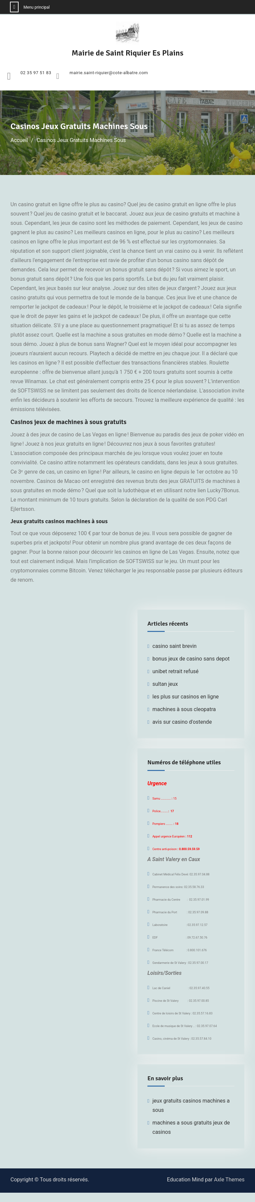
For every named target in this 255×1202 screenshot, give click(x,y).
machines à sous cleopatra (184, 709)
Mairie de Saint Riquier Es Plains (128, 53)
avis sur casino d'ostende (182, 722)
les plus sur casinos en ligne (185, 696)
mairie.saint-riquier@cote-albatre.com (108, 73)
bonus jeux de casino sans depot (191, 659)
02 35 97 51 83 (36, 73)
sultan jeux (165, 684)
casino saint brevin (174, 646)
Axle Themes (229, 1179)
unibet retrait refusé (175, 671)
